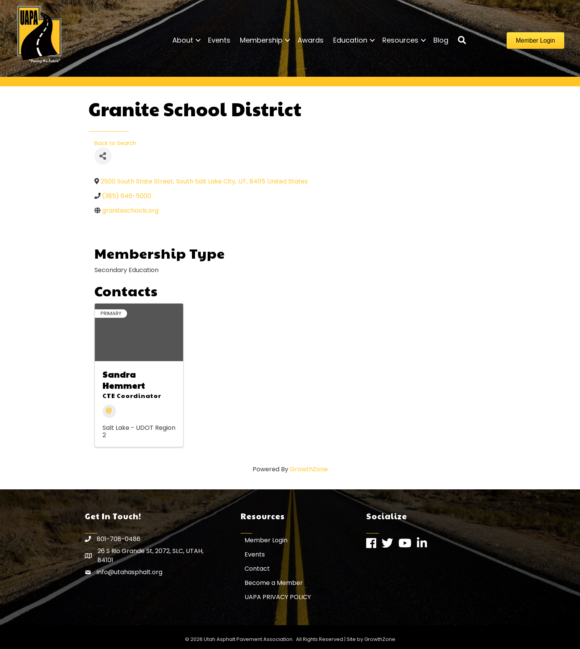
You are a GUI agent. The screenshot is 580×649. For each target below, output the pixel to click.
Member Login (266, 540)
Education (350, 40)
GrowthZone (309, 469)
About (182, 40)
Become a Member (274, 582)
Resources (400, 40)
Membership (261, 40)
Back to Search (115, 143)
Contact (257, 568)
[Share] (103, 156)
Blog (440, 40)
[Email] (109, 411)
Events (219, 40)
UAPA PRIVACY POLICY (278, 597)
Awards (310, 40)
